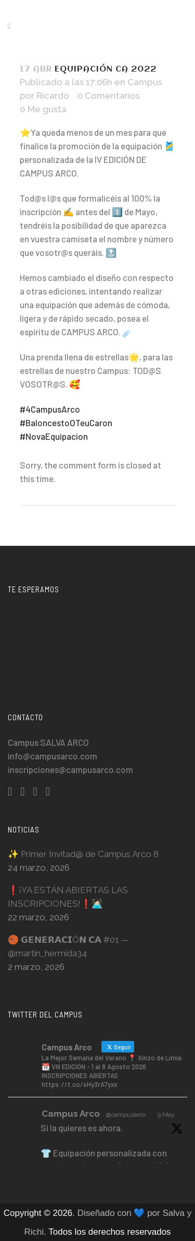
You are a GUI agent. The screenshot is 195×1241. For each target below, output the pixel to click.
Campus (144, 82)
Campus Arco (71, 1113)
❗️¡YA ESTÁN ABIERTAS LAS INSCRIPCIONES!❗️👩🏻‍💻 (68, 897)
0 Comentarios (108, 95)
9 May (166, 1114)
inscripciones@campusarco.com (70, 769)
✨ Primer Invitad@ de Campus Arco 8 (83, 854)
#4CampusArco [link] (50, 409)
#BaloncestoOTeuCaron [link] (66, 422)
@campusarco (126, 1114)
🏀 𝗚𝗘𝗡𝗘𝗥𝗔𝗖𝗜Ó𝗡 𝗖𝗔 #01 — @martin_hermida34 (68, 946)
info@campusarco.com (52, 756)
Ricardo (52, 95)
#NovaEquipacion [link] (54, 436)
